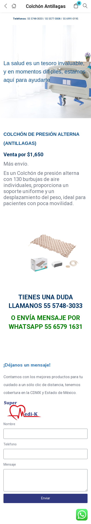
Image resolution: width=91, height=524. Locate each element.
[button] (76, 6)
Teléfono (10, 444)
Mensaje (9, 464)
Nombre (9, 424)
